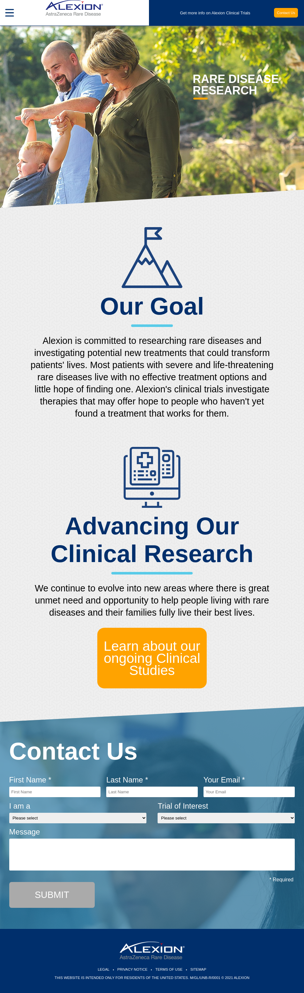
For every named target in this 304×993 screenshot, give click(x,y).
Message (24, 831)
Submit (52, 895)
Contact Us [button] (286, 13)
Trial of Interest (183, 806)
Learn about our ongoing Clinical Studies (152, 658)
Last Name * (127, 779)
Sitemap (198, 969)
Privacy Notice (132, 969)
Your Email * (224, 779)
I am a (19, 806)
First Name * (30, 779)
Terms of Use (168, 969)
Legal (104, 969)
